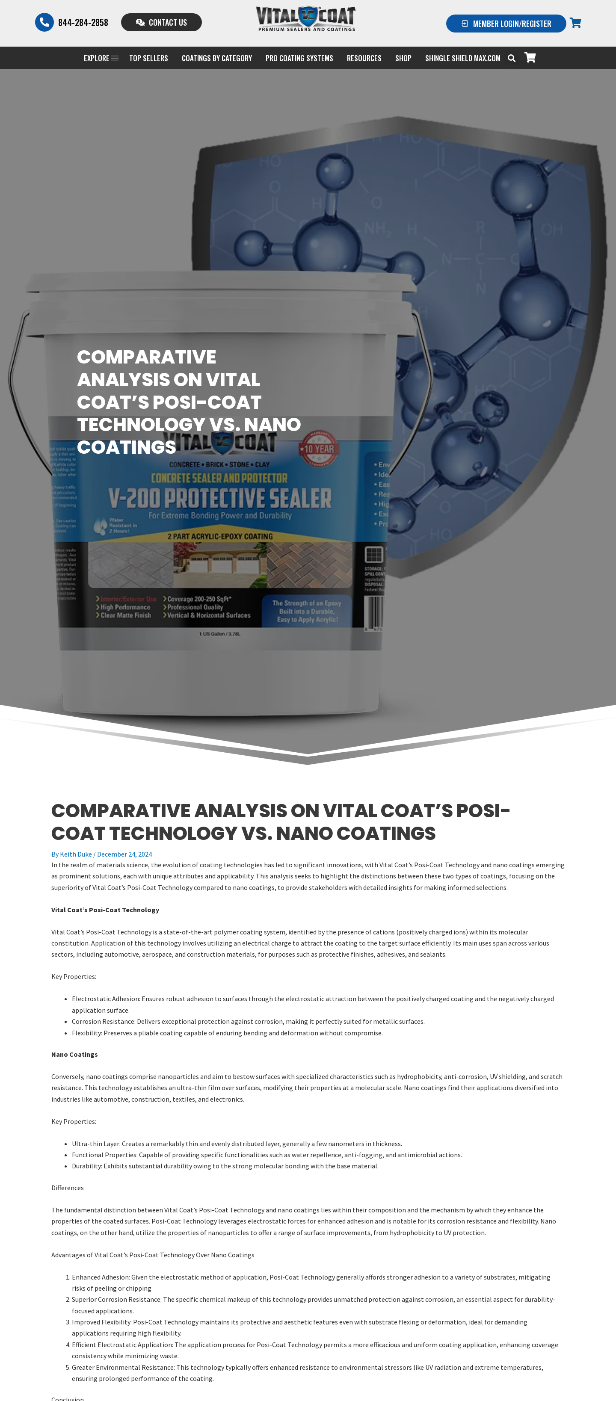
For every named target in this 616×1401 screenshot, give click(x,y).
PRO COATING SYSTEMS (299, 58)
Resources (364, 58)
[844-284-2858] (44, 22)
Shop (403, 58)
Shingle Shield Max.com (462, 58)
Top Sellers (148, 58)
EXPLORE (101, 58)
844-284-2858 (83, 22)
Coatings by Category (217, 58)
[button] (511, 58)
